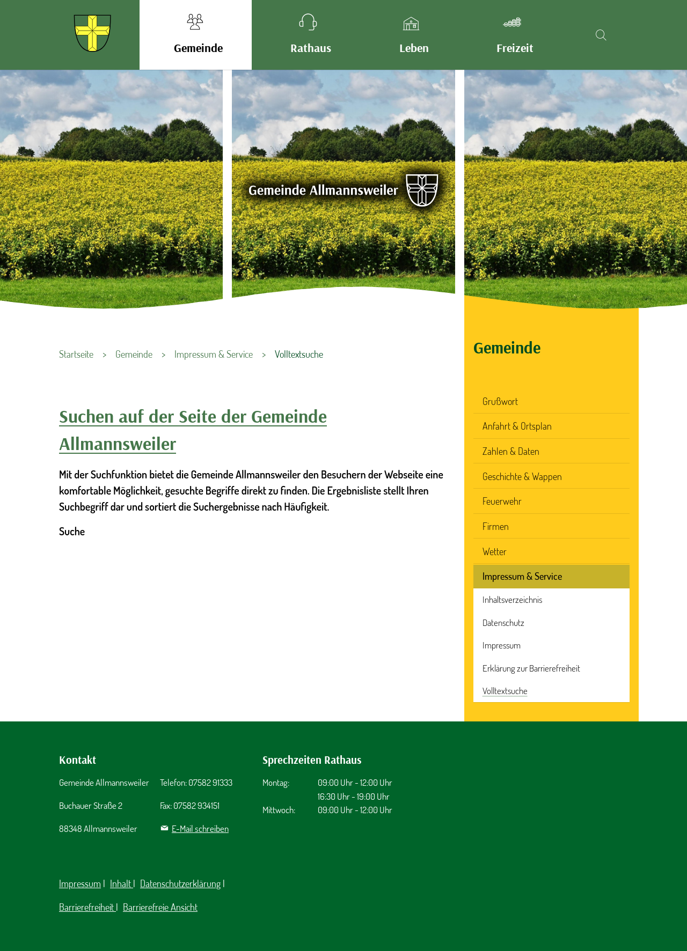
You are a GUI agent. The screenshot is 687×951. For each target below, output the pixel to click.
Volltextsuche (505, 690)
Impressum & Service (522, 576)
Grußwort (500, 401)
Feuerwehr (502, 501)
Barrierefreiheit (87, 907)
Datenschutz (503, 622)
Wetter (495, 551)
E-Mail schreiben (200, 828)
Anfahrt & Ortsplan (517, 426)
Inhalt (121, 883)
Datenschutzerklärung (180, 883)
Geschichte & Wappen (522, 476)
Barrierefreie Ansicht (160, 907)
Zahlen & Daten (511, 451)
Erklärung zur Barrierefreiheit (531, 668)
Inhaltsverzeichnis (512, 599)
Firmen (496, 526)
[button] (196, 35)
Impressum (502, 645)
